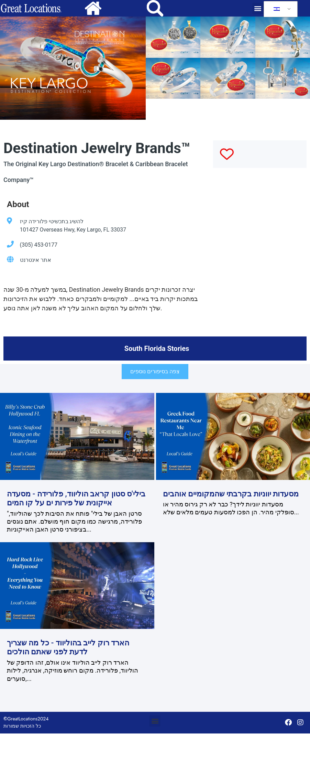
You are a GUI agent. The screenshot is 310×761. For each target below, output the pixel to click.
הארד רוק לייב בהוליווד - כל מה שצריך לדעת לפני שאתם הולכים (68, 647)
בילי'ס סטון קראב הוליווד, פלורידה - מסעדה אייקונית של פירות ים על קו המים (76, 498)
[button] (258, 8)
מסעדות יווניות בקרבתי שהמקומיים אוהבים (231, 494)
